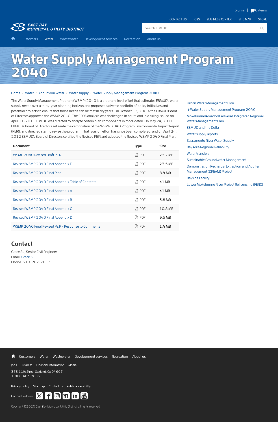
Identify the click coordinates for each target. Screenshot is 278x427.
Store (262, 19)
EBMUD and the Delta (203, 127)
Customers (30, 39)
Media (72, 365)
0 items (258, 10)
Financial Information (50, 365)
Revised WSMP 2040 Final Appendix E (42, 164)
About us (154, 39)
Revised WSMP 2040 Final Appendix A (42, 191)
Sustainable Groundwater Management (216, 160)
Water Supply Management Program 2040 (126, 93)
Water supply (79, 93)
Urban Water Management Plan (210, 103)
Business (27, 365)
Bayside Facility (198, 178)
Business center (219, 19)
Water (49, 39)
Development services (101, 39)
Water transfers (198, 153)
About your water (51, 93)
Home (15, 93)
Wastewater (69, 39)
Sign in (240, 10)
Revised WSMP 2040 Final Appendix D (42, 217)
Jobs (197, 19)
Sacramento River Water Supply (210, 140)
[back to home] (48, 30)
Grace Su (28, 257)
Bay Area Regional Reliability (208, 147)
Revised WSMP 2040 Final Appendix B (42, 200)
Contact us (178, 19)
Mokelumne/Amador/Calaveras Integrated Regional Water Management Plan (225, 118)
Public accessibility (79, 386)
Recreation (132, 39)
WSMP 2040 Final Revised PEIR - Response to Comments (56, 226)
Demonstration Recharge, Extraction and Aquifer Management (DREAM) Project (223, 168)
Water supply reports (202, 134)
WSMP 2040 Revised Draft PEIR (37, 155)
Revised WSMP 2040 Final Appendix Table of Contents (54, 182)
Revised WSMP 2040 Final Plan (37, 173)
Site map (245, 19)
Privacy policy (20, 386)
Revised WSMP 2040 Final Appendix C (42, 209)
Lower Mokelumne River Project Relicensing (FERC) (225, 184)
